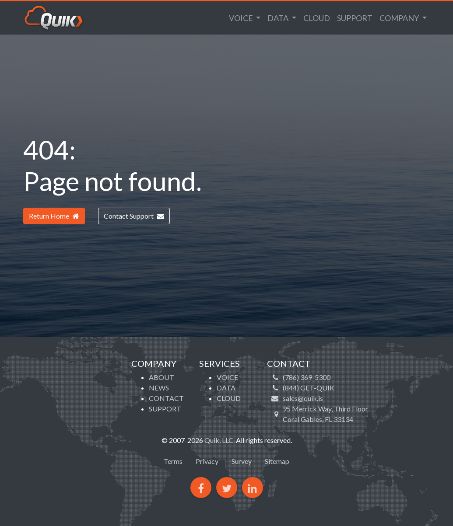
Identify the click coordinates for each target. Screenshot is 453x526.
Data (278, 18)
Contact (166, 398)
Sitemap (277, 461)
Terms (173, 461)
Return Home (54, 216)
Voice (241, 18)
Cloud (316, 18)
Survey (242, 461)
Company (399, 18)
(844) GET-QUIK (308, 387)
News (159, 387)
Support (354, 18)
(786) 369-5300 (306, 377)
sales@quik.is (303, 398)
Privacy (207, 461)
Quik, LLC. (219, 440)
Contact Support (134, 216)
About (161, 377)
